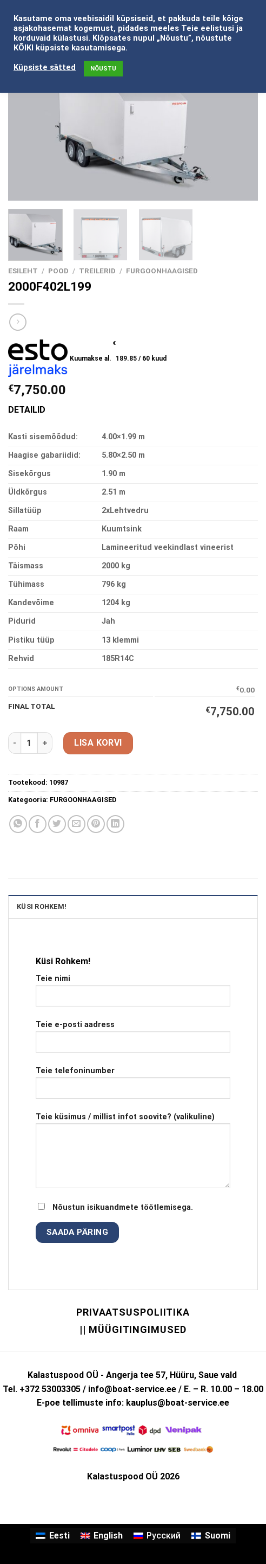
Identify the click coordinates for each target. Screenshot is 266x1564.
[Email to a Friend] (76, 824)
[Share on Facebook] (37, 824)
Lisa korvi (98, 743)
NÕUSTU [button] (103, 68)
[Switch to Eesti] (52, 1535)
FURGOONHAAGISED (162, 270)
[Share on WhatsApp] (18, 824)
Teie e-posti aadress (133, 1040)
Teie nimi (133, 994)
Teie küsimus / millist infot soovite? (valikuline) (133, 1154)
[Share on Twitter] (57, 824)
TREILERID (97, 270)
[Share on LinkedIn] (115, 824)
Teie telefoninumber (133, 1086)
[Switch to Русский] (157, 1535)
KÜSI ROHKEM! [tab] (41, 906)
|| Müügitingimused (132, 1329)
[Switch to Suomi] (210, 1535)
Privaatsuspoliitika (133, 1312)
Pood (58, 270)
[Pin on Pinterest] (96, 824)
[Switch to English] (101, 1535)
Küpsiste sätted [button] (45, 67)
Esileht (23, 270)
